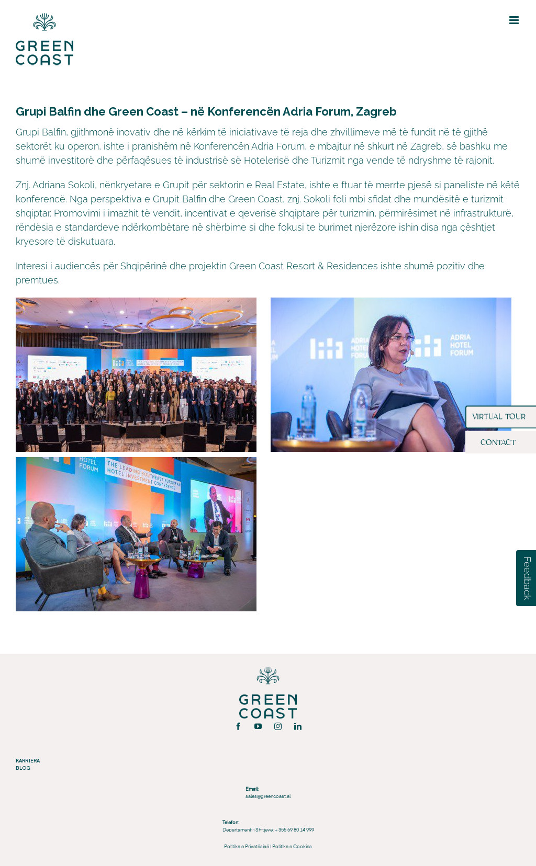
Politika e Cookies (292, 847)
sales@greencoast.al (268, 796)
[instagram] (278, 726)
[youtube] (258, 726)
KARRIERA (28, 760)
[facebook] (238, 726)
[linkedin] (298, 726)
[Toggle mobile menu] (514, 20)
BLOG (23, 768)
